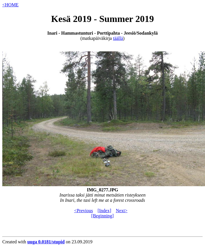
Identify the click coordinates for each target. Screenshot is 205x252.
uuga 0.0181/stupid (46, 241)
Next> (121, 210)
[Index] (104, 210)
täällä (118, 38)
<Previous (83, 210)
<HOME (10, 4)
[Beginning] (102, 215)
